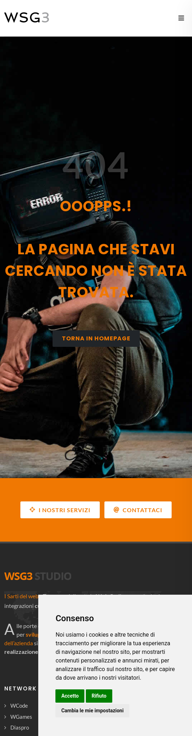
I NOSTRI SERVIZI (60, 509)
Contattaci (138, 509)
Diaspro (19, 727)
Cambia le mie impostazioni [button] (92, 710)
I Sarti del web (21, 596)
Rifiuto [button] (99, 696)
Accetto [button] (70, 696)
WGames (21, 716)
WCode (19, 705)
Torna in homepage (96, 338)
